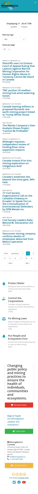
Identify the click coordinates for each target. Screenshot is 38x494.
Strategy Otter (23, 478)
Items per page (8, 45)
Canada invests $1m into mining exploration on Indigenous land (17, 163)
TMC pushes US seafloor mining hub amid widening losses (18, 93)
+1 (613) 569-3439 (16, 459)
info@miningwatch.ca (17, 457)
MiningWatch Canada (15, 443)
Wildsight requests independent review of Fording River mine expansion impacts (15, 145)
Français (24, 27)
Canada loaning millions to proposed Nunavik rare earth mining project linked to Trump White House (18, 110)
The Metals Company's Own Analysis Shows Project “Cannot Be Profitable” (18, 128)
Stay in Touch (14, 415)
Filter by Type (8, 35)
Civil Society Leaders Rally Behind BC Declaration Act (17, 221)
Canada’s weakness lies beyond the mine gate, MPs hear (18, 179)
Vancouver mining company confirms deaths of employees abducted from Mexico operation (18, 237)
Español (14, 27)
